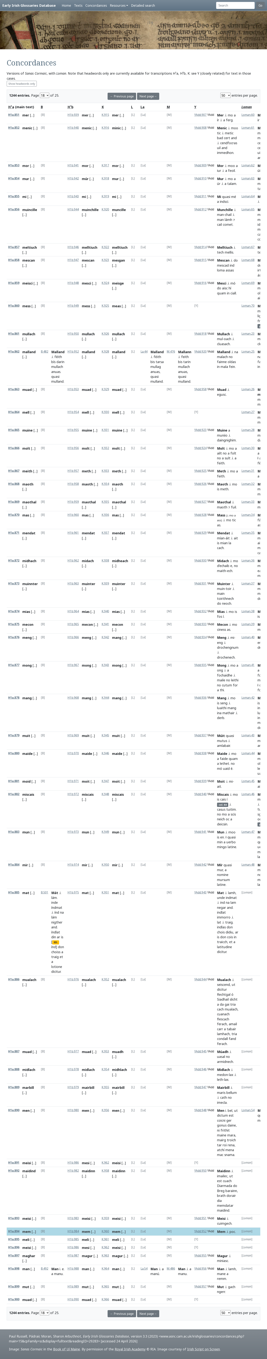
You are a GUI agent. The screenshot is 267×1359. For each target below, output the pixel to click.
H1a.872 (13, 561)
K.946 (105, 753)
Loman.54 (248, 1110)
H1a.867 (13, 471)
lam (233, 902)
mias (26, 611)
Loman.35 (248, 533)
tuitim (231, 809)
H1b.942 (73, 178)
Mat (220, 893)
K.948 (105, 794)
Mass (221, 515)
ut (233, 984)
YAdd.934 (200, 637)
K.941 (105, 624)
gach (231, 1287)
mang (116, 637)
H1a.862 (13, 352)
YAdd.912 (200, 209)
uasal (221, 1056)
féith (58, 356)
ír (218, 120)
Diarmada (224, 1185)
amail (233, 1024)
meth (86, 471)
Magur (222, 1256)
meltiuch (29, 247)
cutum (227, 685)
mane (221, 1273)
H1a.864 (13, 412)
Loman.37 (248, 583)
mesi (85, 1163)
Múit (221, 735)
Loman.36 (248, 561)
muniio (222, 435)
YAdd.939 (200, 781)
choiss (55, 952)
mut (25, 1287)
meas (116, 306)
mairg (221, 1140)
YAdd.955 (200, 1256)
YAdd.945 (200, 1051)
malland (29, 352)
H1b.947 (73, 260)
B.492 (44, 1269)
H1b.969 (73, 735)
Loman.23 (248, 334)
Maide (222, 753)
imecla (222, 1102)
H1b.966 (73, 637)
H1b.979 (73, 1087)
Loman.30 (248, 448)
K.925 (105, 306)
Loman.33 (248, 502)
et (61, 957)
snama (229, 1154)
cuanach (223, 1014)
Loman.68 (248, 260)
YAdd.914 (200, 247)
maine (221, 1135)
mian (224, 543)
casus (221, 809)
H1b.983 (73, 1218)
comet (228, 224)
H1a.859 (13, 283)
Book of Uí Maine (66, 1349)
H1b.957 (73, 471)
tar (219, 1145)
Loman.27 (248, 412)
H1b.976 (73, 979)
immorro (223, 917)
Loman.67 (248, 247)
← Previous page (122, 96)
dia (219, 1200)
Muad (221, 389)
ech (229, 570)
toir (228, 588)
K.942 (105, 637)
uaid (226, 768)
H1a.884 (13, 865)
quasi (226, 196)
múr (85, 178)
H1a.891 (13, 1163)
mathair (228, 713)
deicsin (222, 824)
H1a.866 (13, 448)
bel (230, 1110)
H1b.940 (73, 128)
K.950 (105, 865)
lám (54, 897)
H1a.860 (13, 306)
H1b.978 (73, 1069)
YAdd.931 (200, 583)
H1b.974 (73, 865)
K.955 (105, 1087)
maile (221, 680)
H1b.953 (73, 389)
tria (233, 1004)
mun (26, 832)
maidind (29, 1171)
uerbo (231, 842)
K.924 (105, 283)
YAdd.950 (200, 1171)
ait (236, 538)
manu (58, 1273)
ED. (56, 942)
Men (220, 1110)
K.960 (105, 1231)
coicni (221, 1120)
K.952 (105, 979)
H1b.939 (73, 115)
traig (55, 957)
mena (229, 1150)
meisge (118, 283)
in (228, 293)
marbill (28, 1087)
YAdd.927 (200, 502)
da (222, 1004)
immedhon (225, 152)
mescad (223, 265)
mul (220, 339)
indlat (221, 912)
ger (229, 1120)
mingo (222, 847)
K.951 (105, 892)
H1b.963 (73, 583)
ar (58, 937)
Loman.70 (248, 306)
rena (231, 1145)
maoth (27, 484)
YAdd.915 (200, 260)
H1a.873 (13, 583)
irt (259, 270)
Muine (222, 430)
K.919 (105, 196)
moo (234, 128)
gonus (222, 1125)
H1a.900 (13, 1299)
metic (229, 133)
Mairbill (223, 1087)
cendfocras (228, 143)
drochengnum (227, 647)
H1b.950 (73, 334)
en (222, 837)
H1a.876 (13, 637)
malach (222, 356)
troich (231, 1140)
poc (232, 1231)
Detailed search (143, 5)
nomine (222, 874)
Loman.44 (248, 753)
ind (232, 265)
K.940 (105, 611)
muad (27, 389)
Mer (220, 115)
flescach (223, 1019)
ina (219, 713)
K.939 (105, 583)
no (231, 356)
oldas (232, 362)
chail (228, 214)
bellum (231, 1092)
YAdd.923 (200, 430)
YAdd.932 (200, 611)
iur (219, 170)
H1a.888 (13, 1069)
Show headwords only (21, 83)
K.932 (105, 448)
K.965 (105, 1286)
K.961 (105, 1239)
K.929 (105, 389)
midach (88, 561)
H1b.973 (73, 832)
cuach (227, 1181)
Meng (221, 637)
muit (26, 735)
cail (219, 224)
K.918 (105, 178)
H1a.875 (13, 624)
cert (227, 138)
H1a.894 (13, 1231)
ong (220, 670)
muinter (88, 584)
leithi (234, 680)
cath (223, 1097)
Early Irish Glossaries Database (29, 5)
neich (221, 819)
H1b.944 (73, 209)
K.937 (105, 533)
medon (222, 1074)
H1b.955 (73, 430)
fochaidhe (224, 675)
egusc (221, 394)
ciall (233, 293)
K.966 (105, 1299)
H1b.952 (73, 352)
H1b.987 (73, 1256)
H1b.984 (73, 1231)
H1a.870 (13, 515)
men (26, 1110)
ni (218, 1130)
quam (221, 293)
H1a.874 (13, 611)
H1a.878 (13, 698)
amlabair (223, 745)
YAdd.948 (200, 1110)
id (258, 224)
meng (27, 637)
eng (220, 642)
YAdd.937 (200, 735)
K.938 (105, 561)
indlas (221, 927)
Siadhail (223, 999)
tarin (187, 362)
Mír (220, 865)
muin (221, 588)
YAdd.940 (200, 794)
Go (260, 5)
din (53, 937)
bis (152, 362)
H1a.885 (13, 892)
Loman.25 (248, 352)
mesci (86, 283)
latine (232, 847)
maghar (28, 1256)
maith (221, 570)
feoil (231, 170)
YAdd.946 (200, 1069)
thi (222, 690)
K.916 (105, 128)
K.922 (105, 247)
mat (25, 893)
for (235, 685)
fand (232, 1038)
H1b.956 (73, 448)
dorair (231, 1195)
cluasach (223, 344)
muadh (117, 1051)
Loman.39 (248, 624)
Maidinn (223, 1171)
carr (220, 1029)
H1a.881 (13, 781)
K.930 (105, 412)
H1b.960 (73, 515)
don (61, 947)
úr (218, 183)
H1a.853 (13, 165)
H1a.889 (13, 1087)
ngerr (221, 1291)
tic (219, 133)
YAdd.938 (200, 753)
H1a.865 (13, 430)
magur (87, 1256)
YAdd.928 (200, 515)
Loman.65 (248, 209)
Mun (220, 832)
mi (24, 196)
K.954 (105, 1069)
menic (27, 128)
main (220, 593)
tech (220, 252)
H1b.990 (73, 1299)
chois (221, 932)
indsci (224, 201)
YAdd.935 (200, 665)
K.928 (105, 352)
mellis (229, 252)
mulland (57, 381)
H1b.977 (73, 1051)
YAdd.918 (200, 334)
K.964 (105, 1269)
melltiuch (89, 247)
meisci (27, 283)
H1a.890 (13, 1110)
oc (227, 819)
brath (221, 1195)
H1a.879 (13, 735)
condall (222, 1038)
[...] (32, 115)
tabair (231, 1029)
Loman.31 (248, 471)
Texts (78, 5)
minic (116, 128)
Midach (223, 561)
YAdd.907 (200, 115)
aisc (225, 288)
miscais (28, 794)
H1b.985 (73, 1239)
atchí (220, 1150)
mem (26, 1231)
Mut (220, 1287)
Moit (221, 781)
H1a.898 (13, 1269)
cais (223, 799)
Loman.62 (248, 165)
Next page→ (148, 96)
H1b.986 (73, 1163)
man (220, 214)
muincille (29, 209)
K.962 (105, 1163)
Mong (221, 665)
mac (220, 1154)
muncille (119, 209)
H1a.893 (13, 1218)
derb (220, 718)
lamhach (223, 1034)
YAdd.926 (200, 484)
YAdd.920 (200, 352)
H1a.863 (13, 389)
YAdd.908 (200, 128)
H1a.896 (13, 1247)
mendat (28, 533)
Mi (219, 196)
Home (66, 5)
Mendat (223, 533)
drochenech (226, 657)
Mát (54, 893)
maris (221, 1092)
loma (221, 270)
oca (260, 819)
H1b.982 (73, 1171)
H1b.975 (73, 892)
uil (219, 148)
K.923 (105, 260)
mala (224, 366)
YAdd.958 (200, 389)
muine (27, 430)
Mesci (221, 283)
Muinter (223, 584)
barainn (231, 1190)
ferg (229, 120)
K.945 (105, 735)
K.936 (105, 515)
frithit (225, 1130)
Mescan (223, 260)
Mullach (223, 334)
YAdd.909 (200, 165)
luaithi (222, 708)
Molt (221, 448)
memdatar (225, 1205)
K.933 (105, 471)
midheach (120, 561)
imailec (222, 1176)
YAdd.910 (200, 178)
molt (26, 448)
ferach (222, 1024)
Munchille (225, 209)
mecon (27, 624)
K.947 (105, 781)
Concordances (96, 5)
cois (230, 937)
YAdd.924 (200, 448)
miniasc (222, 1260)
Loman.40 (248, 637)
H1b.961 (73, 533)
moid (26, 781)
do (236, 260)
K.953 (105, 1051)
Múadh (222, 1051)
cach (220, 548)
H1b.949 (73, 306)
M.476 (171, 352)
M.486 (171, 1269)
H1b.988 (73, 1269)
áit (228, 538)
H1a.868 (13, 484)
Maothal (224, 502)
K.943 (105, 665)
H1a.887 (13, 1051)
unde (221, 897)
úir (259, 170)
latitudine (224, 947)
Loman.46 (248, 794)
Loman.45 (248, 781)
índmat (56, 907)
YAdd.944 (200, 979)
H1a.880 (13, 753)
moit (86, 781)
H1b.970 (73, 753)
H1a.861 (13, 334)
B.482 (44, 352)
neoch (226, 603)
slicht (234, 999)
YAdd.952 (200, 1231)
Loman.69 (248, 283)
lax (231, 1074)
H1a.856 (13, 209)
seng (223, 703)
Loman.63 (248, 178)
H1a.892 (13, 1171)
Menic (222, 128)
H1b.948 (73, 283)
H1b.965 (73, 624)
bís (53, 362)
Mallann (184, 352)
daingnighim (226, 440)
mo (230, 115)
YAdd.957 (200, 1286)
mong (27, 665)
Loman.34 (248, 515)
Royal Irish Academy (130, 1349)
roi (225, 1145)
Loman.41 (248, 665)
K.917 (105, 165)
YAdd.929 (200, 533)
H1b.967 (73, 665)
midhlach (119, 1069)
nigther (56, 922)
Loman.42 (248, 698)
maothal (29, 502)
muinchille (90, 209)
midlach (28, 1069)
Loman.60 (248, 115)
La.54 (144, 1269)
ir (258, 120)
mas (25, 515)
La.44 (144, 352)
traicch (222, 942)
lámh (228, 219)
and (234, 138)
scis (233, 814)
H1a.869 (13, 502)
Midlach (223, 1069)
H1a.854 (13, 178)
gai (227, 1004)
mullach (28, 334)
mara (231, 1135)
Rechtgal (223, 994)
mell (25, 412)
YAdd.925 (200, 471)
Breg (220, 1190)
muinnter (30, 584)
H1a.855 (13, 196)
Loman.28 (248, 430)
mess (26, 306)
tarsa (160, 362)
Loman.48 (248, 865)
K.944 (105, 698)
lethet (224, 763)
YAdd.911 (200, 196)
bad (220, 138)
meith (27, 471)
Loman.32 (248, 484)
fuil (233, 507)
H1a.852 (13, 128)
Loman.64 (248, 196)
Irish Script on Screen (203, 1349)
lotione (56, 966)
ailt (219, 453)
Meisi (221, 1218)
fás (259, 520)
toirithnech (225, 598)
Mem (221, 1231)
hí (230, 288)
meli (25, 1239)
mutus (222, 740)
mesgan (118, 260)
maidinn (88, 1171)
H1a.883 (13, 832)
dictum (222, 1115)
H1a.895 (13, 1239)
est (231, 1115)
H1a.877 (13, 665)
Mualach (224, 979)
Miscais (223, 794)
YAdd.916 (200, 283)
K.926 (105, 334)
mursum (223, 879)
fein (232, 366)
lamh (231, 893)
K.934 (105, 484)
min (220, 842)
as (218, 525)
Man (55, 1269)
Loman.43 (248, 735)
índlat (55, 932)
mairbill (88, 1087)
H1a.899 (13, 1286)
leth (220, 1079)
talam (231, 183)
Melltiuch (225, 247)
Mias (221, 611)
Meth (221, 471)
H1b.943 (73, 196)
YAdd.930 (200, 561)
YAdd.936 (200, 698)
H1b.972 (73, 794)
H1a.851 (13, 115)
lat (219, 922)
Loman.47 (248, 832)
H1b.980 (73, 1110)
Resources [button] (117, 5)
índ (56, 912)
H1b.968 (73, 698)
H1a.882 (13, 794)
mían (220, 538)
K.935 (105, 502)
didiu (229, 932)
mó (260, 133)
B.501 (44, 892)
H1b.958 (73, 484)
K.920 (105, 209)
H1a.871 (13, 533)
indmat (231, 897)
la (230, 543)
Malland (58, 352)
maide (27, 753)
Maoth (222, 484)
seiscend (223, 984)
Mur (220, 178)
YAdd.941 (200, 832)
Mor (220, 165)
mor (25, 165)
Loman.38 (248, 611)
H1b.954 (73, 412)
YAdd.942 (200, 865)
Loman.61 (248, 128)
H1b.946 (73, 247)
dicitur (56, 971)
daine (231, 1125)
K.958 (105, 1171)
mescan (28, 260)
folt (233, 453)
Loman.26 (248, 389)
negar (221, 907)
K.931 (105, 430)
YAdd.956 (200, 1269)
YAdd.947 (200, 1087)
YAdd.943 (200, 892)
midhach (29, 561)
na (236, 352)
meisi (26, 1163)
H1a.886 (13, 979)
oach (227, 339)
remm (221, 1278)
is (218, 489)
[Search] (235, 5)
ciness (221, 629)
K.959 (105, 1218)
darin (60, 362)
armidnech (225, 1061)
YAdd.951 (200, 1218)
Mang (221, 698)
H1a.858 (13, 260)
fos (219, 616)
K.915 (105, 115)
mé (233, 196)
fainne (222, 362)
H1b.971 (73, 781)
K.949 (105, 832)
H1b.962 (73, 561)
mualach (29, 979)
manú (154, 1273)
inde (54, 902)
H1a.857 (13, 247)
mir (25, 865)
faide (224, 758)
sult (227, 458)
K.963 (105, 1256)
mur (25, 178)
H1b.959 (73, 502)
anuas (55, 371)
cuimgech (224, 1223)
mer (25, 115)
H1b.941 (73, 165)
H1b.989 (73, 1286)
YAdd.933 (200, 624)
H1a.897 (13, 1256)
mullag (155, 366)
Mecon (222, 624)
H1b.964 (73, 611)
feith (185, 356)
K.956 (105, 1110)
